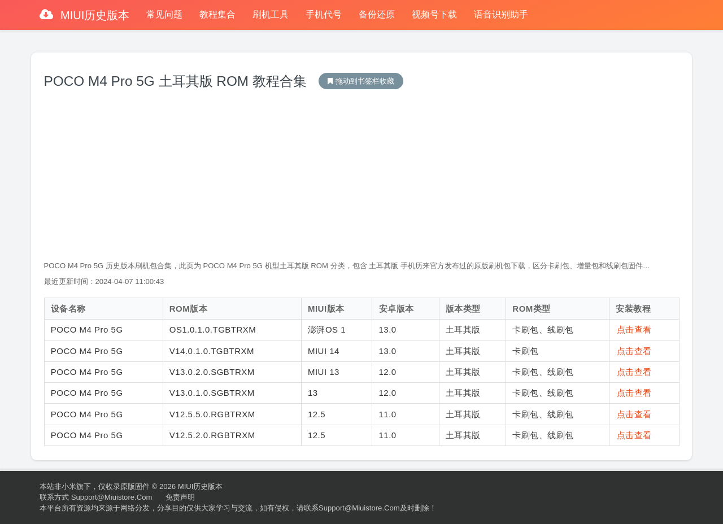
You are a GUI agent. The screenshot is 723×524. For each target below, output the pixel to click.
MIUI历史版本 (94, 15)
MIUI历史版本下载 (361, 81)
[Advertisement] (362, 176)
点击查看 (634, 329)
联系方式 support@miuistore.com (96, 497)
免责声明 (180, 497)
